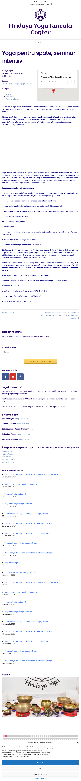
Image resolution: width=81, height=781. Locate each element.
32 (67, 736)
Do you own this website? (48, 82)
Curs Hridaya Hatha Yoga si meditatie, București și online (28, 533)
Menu (40, 42)
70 (69, 739)
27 (57, 736)
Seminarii (10, 96)
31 (65, 736)
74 (77, 739)
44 (16, 739)
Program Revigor (12, 562)
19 (40, 736)
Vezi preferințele (40, 774)
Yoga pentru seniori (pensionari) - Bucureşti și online (26, 513)
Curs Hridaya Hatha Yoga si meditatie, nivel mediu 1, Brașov (29, 523)
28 (59, 736)
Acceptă (40, 762)
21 (45, 736)
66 (61, 739)
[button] (78, 743)
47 (22, 739)
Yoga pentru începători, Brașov (17, 494)
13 (28, 736)
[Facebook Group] (20, 376)
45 (18, 739)
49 (26, 739)
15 (32, 736)
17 (36, 736)
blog (17, 418)
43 (14, 739)
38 (4, 739)
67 (63, 739)
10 (22, 736)
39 (6, 739)
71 (71, 739)
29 (61, 736)
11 (24, 736)
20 (43, 736)
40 (8, 739)
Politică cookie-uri (40, 778)
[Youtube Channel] (12, 376)
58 (45, 739)
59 (47, 739)
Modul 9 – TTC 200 (9, 313)
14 (30, 736)
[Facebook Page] (5, 376)
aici (63, 406)
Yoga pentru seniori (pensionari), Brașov (21, 543)
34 (71, 736)
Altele (8, 94)
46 (20, 739)
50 (28, 739)
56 (40, 739)
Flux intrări (6, 457)
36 (75, 736)
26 (55, 736)
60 (49, 739)
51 (30, 739)
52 (32, 739)
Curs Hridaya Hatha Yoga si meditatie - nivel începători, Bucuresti (31, 474)
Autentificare (7, 454)
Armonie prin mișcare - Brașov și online (21, 572)
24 (51, 736)
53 (34, 739)
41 (10, 739)
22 (47, 736)
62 (53, 739)
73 (75, 739)
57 (43, 739)
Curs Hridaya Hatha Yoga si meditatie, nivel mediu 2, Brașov (29, 553)
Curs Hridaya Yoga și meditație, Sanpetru (21, 484)
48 (24, 739)
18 (38, 736)
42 (12, 739)
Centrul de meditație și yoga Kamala (17, 83)
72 (73, 739)
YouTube (24, 418)
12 (26, 736)
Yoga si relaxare (12, 99)
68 (65, 739)
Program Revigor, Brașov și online (18, 504)
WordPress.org (8, 462)
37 (77, 736)
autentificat (18, 336)
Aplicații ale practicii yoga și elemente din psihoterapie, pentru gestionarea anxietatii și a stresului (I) (59, 315)
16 (34, 736)
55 (38, 739)
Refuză (40, 768)
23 (49, 736)
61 (51, 739)
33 (69, 736)
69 (67, 739)
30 (63, 736)
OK (71, 82)
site (32, 429)
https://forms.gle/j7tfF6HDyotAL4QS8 (34, 291)
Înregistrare (7, 451)
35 (73, 736)
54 (36, 739)
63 (55, 739)
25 (53, 736)
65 (59, 739)
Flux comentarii (8, 459)
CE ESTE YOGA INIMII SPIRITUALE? (40, 361)
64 (57, 739)
